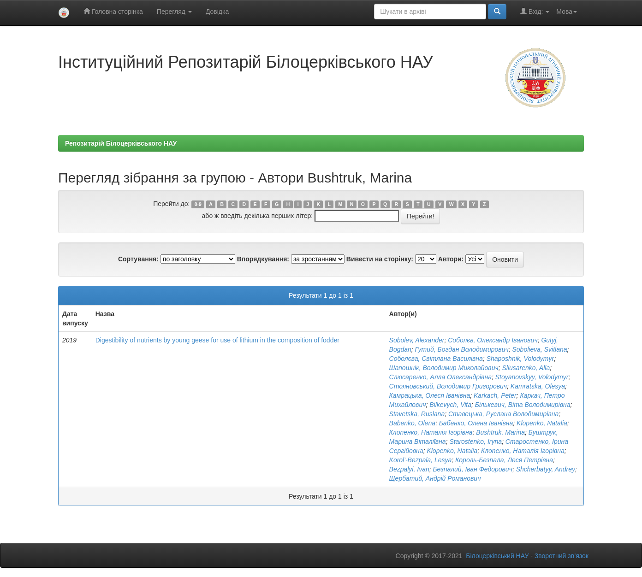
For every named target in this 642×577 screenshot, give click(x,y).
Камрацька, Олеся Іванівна (429, 395)
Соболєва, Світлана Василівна (436, 358)
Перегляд (174, 11)
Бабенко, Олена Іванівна (476, 423)
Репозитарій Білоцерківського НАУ (121, 143)
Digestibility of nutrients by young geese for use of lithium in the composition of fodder (217, 340)
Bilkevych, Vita (450, 404)
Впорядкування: (263, 259)
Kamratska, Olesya (538, 386)
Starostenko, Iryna (475, 441)
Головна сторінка (113, 11)
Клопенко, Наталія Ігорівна (431, 432)
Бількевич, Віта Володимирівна (523, 404)
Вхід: (534, 11)
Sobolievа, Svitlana (539, 349)
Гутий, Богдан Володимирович (462, 349)
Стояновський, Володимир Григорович (448, 386)
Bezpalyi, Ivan (409, 469)
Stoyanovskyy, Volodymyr (532, 377)
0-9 (198, 204)
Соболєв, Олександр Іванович (492, 340)
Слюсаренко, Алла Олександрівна (440, 377)
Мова (566, 11)
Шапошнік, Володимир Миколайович (444, 367)
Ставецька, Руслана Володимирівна (503, 414)
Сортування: (138, 259)
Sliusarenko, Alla (526, 367)
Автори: (451, 259)
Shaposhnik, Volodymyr (520, 358)
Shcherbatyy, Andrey (545, 469)
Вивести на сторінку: (379, 259)
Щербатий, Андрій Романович (435, 478)
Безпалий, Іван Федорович (472, 469)
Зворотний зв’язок (561, 555)
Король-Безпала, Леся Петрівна (504, 460)
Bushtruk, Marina (500, 432)
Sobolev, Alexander (417, 340)
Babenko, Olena (412, 423)
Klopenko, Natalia (542, 423)
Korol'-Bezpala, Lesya (420, 460)
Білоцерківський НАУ (497, 555)
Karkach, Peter (495, 395)
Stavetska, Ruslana (417, 414)
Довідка (217, 11)
